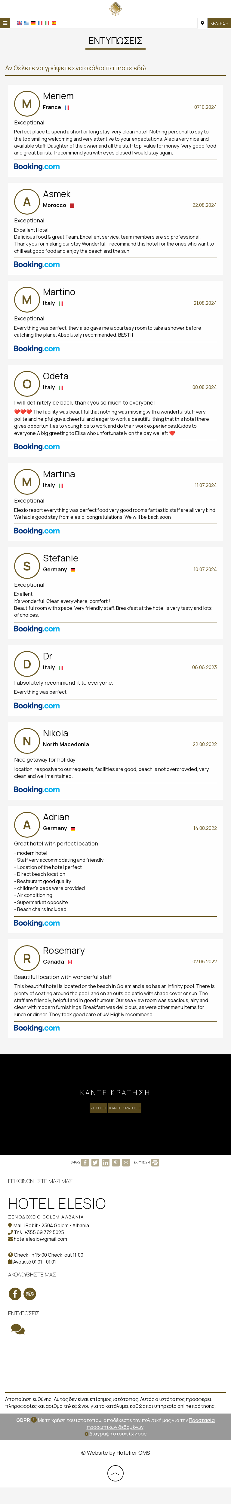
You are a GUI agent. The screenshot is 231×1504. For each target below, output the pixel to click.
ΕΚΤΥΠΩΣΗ (146, 1181)
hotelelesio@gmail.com (41, 1256)
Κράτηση (218, 23)
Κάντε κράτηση (127, 1116)
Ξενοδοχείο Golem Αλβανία (47, 1234)
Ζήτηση (95, 1116)
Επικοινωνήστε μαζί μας (41, 1198)
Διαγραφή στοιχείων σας (115, 1450)
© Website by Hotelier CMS (115, 1469)
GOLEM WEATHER (115, 1381)
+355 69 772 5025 (45, 1249)
